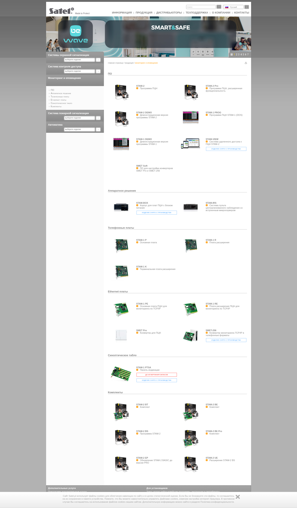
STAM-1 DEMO (144, 139)
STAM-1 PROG (213, 112)
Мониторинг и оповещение (64, 78)
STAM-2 (140, 86)
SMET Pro (141, 330)
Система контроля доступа (64, 66)
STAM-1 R (211, 240)
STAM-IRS (211, 203)
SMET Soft (142, 166)
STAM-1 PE (142, 303)
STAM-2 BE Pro (214, 431)
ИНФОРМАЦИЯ (122, 12)
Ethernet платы (118, 291)
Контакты (241, 12)
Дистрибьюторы (169, 12)
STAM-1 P (141, 240)
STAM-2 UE (212, 458)
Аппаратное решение (122, 190)
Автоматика (55, 124)
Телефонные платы (121, 227)
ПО (110, 73)
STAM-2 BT (142, 404)
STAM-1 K (141, 266)
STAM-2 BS (142, 431)
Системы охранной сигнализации (68, 55)
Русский (233, 7)
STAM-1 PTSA (143, 367)
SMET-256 (211, 330)
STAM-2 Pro (212, 86)
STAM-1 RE (212, 303)
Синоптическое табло (122, 355)
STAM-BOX (142, 203)
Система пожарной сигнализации (68, 113)
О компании (221, 12)
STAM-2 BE (212, 404)
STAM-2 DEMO (144, 112)
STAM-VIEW (212, 139)
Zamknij (238, 497)
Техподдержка (197, 12)
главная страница (115, 63)
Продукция (144, 12)
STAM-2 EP (142, 458)
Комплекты (115, 392)
